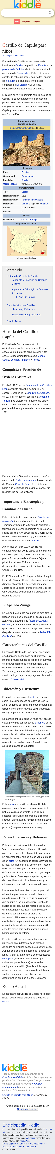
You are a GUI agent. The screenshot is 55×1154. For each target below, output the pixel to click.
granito (44, 204)
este (12, 804)
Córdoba (15, 360)
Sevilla (5, 360)
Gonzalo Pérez (23, 484)
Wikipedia (30, 1138)
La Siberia (21, 85)
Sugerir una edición (27, 1109)
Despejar (44, 12)
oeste (32, 697)
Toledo (35, 360)
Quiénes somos (37, 1144)
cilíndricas (40, 722)
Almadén (25, 360)
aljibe (11, 861)
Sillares (25, 204)
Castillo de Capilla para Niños (17, 1095)
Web (17, 21)
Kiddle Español (9, 1144)
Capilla (19, 65)
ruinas (5, 1001)
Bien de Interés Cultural (20, 128)
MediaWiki (24, 1141)
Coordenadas (10, 184)
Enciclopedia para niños (13, 55)
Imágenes (26, 21)
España (42, 65)
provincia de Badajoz (13, 69)
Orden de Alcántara (26, 480)
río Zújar (10, 81)
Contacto (30, 1146)
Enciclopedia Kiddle (12, 1077)
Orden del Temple (30, 219)
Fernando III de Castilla (32, 200)
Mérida (41, 356)
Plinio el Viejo (18, 679)
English (36, 21)
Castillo (25, 192)
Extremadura (23, 73)
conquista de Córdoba (37, 393)
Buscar (50, 12)
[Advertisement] (27, 33)
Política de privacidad (12, 1146)
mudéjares (7, 958)
